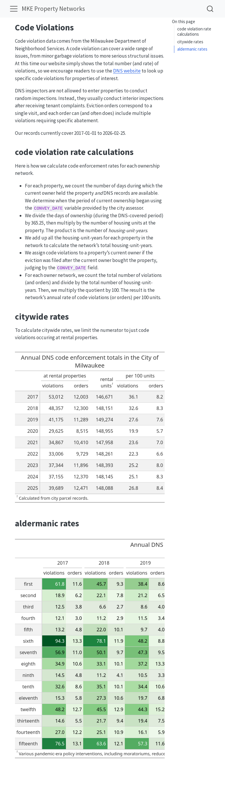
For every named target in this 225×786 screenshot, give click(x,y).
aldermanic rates (192, 49)
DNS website (127, 71)
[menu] (14, 9)
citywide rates (190, 41)
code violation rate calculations (194, 31)
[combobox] (210, 8)
